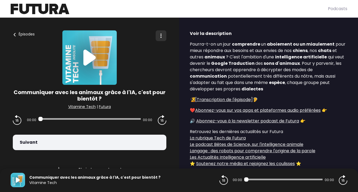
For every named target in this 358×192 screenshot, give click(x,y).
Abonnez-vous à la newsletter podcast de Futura (247, 121)
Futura (105, 106)
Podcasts (337, 9)
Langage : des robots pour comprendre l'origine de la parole (252, 151)
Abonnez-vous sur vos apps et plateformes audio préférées (258, 110)
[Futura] (169, 9)
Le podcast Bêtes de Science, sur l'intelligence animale (246, 144)
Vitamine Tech (82, 106)
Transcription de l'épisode (224, 100)
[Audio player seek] (89, 119)
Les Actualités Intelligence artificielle (228, 157)
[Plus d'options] (161, 35)
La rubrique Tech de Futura (218, 138)
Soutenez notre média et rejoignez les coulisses (245, 164)
